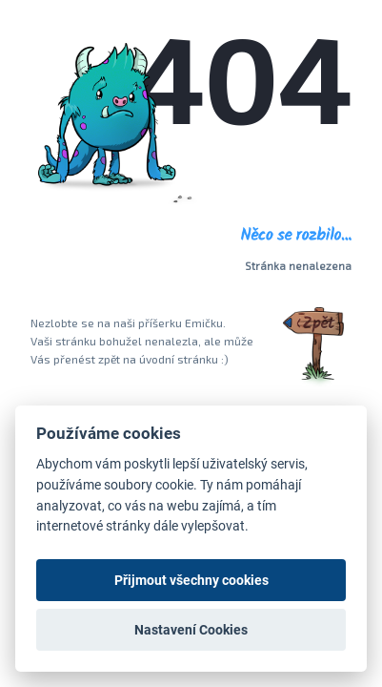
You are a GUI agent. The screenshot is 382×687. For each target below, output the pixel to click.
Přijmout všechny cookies (191, 580)
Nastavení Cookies (191, 629)
